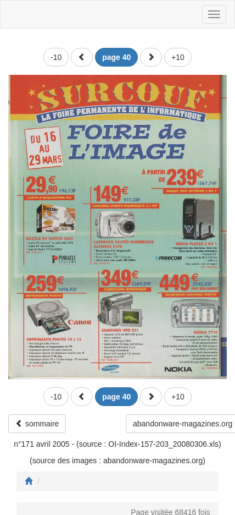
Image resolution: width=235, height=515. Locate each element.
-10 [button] (56, 57)
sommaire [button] (37, 423)
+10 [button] (177, 57)
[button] (82, 57)
